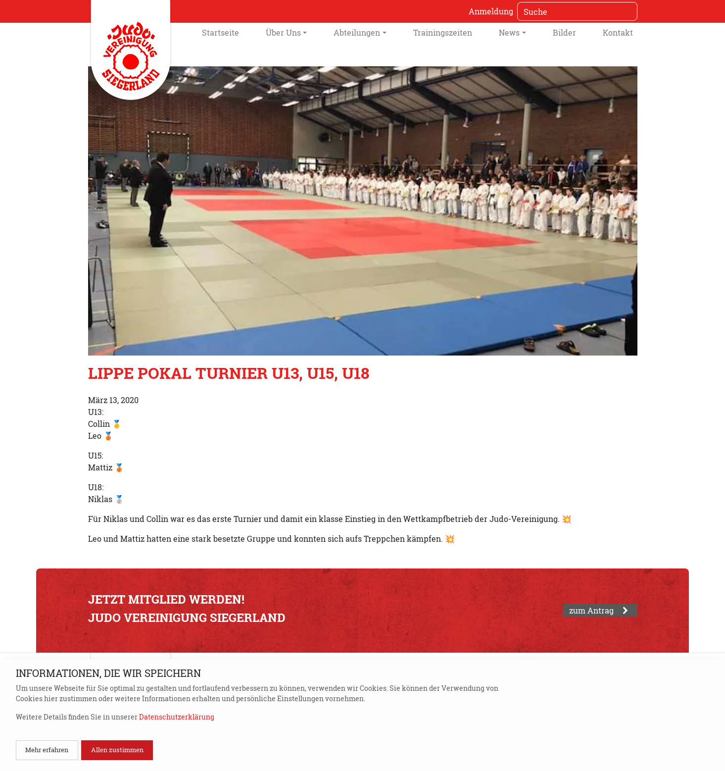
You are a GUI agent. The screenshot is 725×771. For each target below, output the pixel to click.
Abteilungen (357, 32)
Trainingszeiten (442, 32)
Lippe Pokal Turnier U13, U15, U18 (228, 372)
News (509, 32)
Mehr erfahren (46, 749)
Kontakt (618, 32)
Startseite (220, 32)
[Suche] (577, 11)
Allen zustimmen (117, 749)
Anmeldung (491, 11)
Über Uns (283, 32)
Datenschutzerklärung (176, 716)
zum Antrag (599, 610)
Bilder (564, 32)
